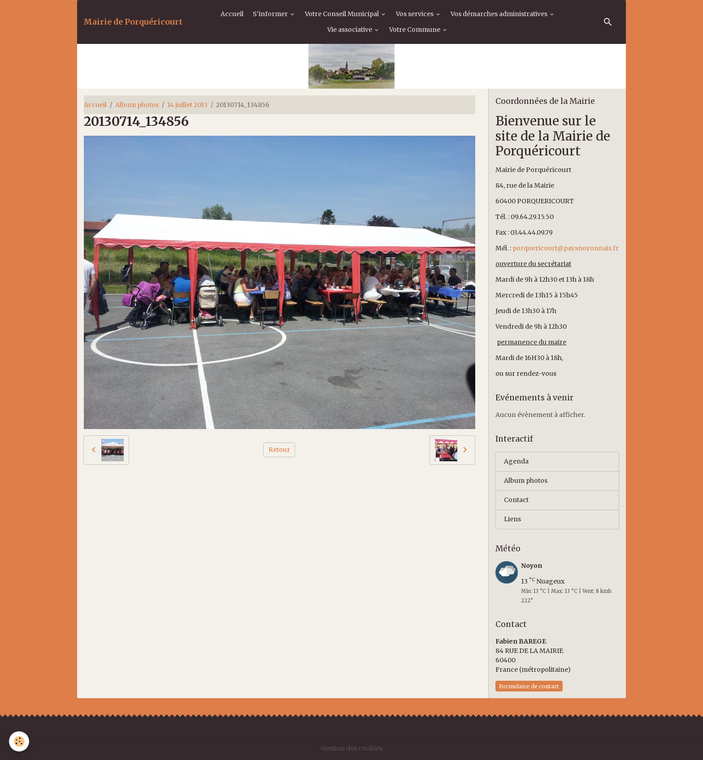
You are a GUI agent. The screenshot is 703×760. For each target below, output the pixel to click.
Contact (516, 500)
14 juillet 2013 (187, 105)
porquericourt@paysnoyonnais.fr (565, 248)
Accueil (232, 14)
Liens (512, 519)
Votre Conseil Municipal (342, 14)
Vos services (415, 14)
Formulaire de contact (529, 686)
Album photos (137, 105)
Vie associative (350, 30)
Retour (279, 450)
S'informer (271, 14)
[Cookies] (19, 741)
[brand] (132, 22)
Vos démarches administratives (500, 14)
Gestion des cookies (351, 748)
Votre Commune (415, 30)
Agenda (516, 461)
